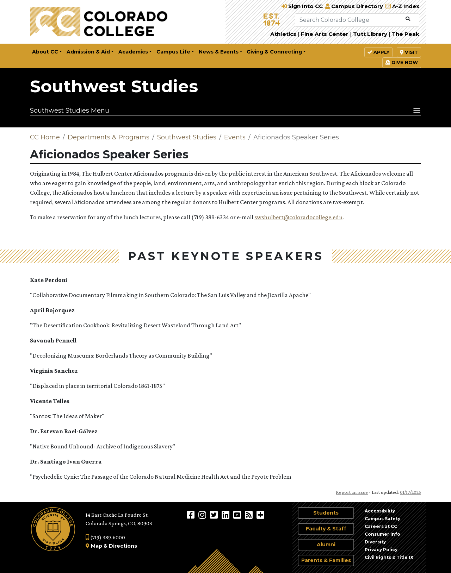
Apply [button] (378, 52)
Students (326, 513)
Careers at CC (381, 526)
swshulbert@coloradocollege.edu (298, 217)
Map (96, 546)
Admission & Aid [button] (88, 52)
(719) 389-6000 (105, 537)
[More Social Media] (260, 514)
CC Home (45, 137)
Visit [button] (409, 52)
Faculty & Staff (326, 528)
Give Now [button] (401, 62)
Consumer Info (382, 534)
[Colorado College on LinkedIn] (226, 514)
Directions (123, 546)
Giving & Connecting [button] (274, 52)
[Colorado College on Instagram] (203, 514)
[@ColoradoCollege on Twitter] (215, 514)
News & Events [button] (219, 52)
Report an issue (352, 492)
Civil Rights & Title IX (389, 557)
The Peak (405, 34)
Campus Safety (382, 518)
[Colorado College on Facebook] (191, 514)
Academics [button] (133, 52)
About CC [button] (45, 52)
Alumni (326, 544)
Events (235, 137)
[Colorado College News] (249, 514)
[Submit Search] (407, 19)
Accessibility (380, 511)
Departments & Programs (108, 137)
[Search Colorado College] (348, 20)
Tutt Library (370, 34)
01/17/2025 (410, 492)
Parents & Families (326, 560)
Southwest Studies (114, 86)
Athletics (283, 34)
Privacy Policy (381, 549)
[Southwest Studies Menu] (225, 110)
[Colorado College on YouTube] (238, 514)
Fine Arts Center (324, 34)
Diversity (375, 541)
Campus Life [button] (173, 52)
